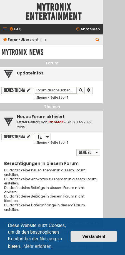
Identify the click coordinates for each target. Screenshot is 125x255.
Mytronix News (22, 52)
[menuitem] (15, 29)
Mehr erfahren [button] (37, 246)
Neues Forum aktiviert (41, 116)
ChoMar (55, 122)
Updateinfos (30, 73)
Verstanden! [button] (93, 236)
